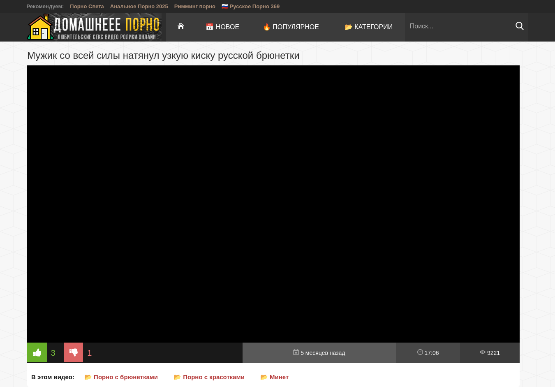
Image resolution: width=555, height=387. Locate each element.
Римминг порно (194, 6)
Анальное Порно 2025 (139, 6)
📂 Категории (369, 26)
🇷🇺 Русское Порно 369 (251, 6)
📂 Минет (274, 376)
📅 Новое (222, 26)
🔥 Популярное (291, 26)
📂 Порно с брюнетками (121, 376)
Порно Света (87, 6)
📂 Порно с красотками (209, 376)
